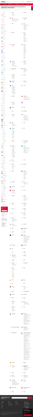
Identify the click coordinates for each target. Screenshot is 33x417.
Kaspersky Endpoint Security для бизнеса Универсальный (27, 351)
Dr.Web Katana (25, 324)
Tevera (13, 167)
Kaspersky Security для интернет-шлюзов (27, 344)
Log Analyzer (13, 264)
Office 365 (25, 200)
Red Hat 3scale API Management (27, 236)
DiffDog (25, 26)
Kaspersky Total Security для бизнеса (26, 337)
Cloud (24, 381)
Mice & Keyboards (26, 41)
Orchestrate (13, 76)
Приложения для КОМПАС (27, 304)
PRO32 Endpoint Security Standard (14, 221)
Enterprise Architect (14, 256)
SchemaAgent (25, 24)
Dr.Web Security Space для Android (26, 322)
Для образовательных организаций (26, 369)
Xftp (24, 205)
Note (24, 53)
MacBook (25, 33)
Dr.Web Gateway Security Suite (27, 320)
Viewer (13, 130)
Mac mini (25, 35)
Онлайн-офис (25, 183)
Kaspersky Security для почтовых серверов (27, 336)
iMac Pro (25, 36)
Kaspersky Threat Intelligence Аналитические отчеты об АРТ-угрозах (27, 355)
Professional (25, 287)
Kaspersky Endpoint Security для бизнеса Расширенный (27, 335)
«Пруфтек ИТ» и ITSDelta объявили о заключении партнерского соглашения (4, 219)
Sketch (13, 69)
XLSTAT (13, 168)
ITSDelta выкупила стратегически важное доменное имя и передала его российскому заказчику (4, 224)
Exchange (25, 174)
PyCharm (13, 151)
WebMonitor (25, 117)
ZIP (24, 56)
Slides (25, 49)
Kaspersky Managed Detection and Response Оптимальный (27, 352)
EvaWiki (13, 104)
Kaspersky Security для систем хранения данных (27, 350)
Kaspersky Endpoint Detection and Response (27, 349)
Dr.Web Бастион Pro (26, 316)
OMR (24, 58)
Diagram (25, 51)
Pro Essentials (25, 199)
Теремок (13, 303)
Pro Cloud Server (14, 257)
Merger (13, 137)
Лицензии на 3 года (14, 382)
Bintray (13, 161)
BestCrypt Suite (25, 152)
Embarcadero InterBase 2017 (27, 99)
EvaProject (13, 103)
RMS (24, 172)
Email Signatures (25, 69)
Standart (13, 115)
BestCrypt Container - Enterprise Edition (27, 149)
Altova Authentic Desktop (26, 25)
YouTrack (13, 156)
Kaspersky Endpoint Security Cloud (26, 347)
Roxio (13, 91)
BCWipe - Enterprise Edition (26, 147)
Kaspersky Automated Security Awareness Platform (27, 359)
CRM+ (13, 308)
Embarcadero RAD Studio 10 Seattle (26, 98)
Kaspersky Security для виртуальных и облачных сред (26, 342)
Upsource (13, 155)
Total (13, 82)
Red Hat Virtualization (26, 242)
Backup (25, 71)
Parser (13, 135)
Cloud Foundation (14, 269)
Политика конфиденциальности (5, 414)
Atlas (13, 123)
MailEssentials (25, 119)
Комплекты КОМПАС (26, 303)
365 (24, 176)
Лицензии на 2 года (14, 381)
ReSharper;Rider (14, 152)
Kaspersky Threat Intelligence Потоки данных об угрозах (27, 356)
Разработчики (17, 403)
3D (24, 54)
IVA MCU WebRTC (26, 142)
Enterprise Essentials (26, 198)
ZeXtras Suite (13, 287)
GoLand (13, 149)
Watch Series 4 (25, 38)
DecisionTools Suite (14, 166)
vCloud (13, 274)
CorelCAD (13, 86)
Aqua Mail (13, 192)
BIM (12, 13)
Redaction (13, 138)
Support (25, 45)
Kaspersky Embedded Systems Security (27, 345)
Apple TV (25, 40)
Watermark (13, 136)
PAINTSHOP (13, 87)
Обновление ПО (26, 302)
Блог (1, 404)
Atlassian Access (14, 65)
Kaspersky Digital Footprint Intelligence (26, 358)
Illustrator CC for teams (14, 20)
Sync (24, 72)
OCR (24, 52)
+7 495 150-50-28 (29, 1)
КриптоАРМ (25, 388)
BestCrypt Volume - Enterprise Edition (27, 151)
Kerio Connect (25, 115)
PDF (24, 47)
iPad (24, 39)
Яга (12, 304)
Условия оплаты (10, 403)
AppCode (13, 147)
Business (25, 214)
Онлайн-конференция (26, 182)
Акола (13, 302)
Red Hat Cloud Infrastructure (26, 238)
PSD (24, 57)
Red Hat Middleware (26, 240)
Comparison (13, 132)
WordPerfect (13, 93)
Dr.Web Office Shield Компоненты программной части (27, 315)
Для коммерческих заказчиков (27, 367)
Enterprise (25, 197)
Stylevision (25, 28)
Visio (24, 178)
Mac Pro (25, 37)
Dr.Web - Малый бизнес (26, 317)
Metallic (13, 78)
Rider (13, 153)
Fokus (13, 45)
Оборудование (17, 404)
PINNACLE (13, 89)
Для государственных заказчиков (26, 368)
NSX (12, 271)
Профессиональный (14, 125)
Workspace (13, 276)
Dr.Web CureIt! (25, 318)
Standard (13, 15)
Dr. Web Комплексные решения (27, 314)
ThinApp (13, 272)
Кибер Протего (25, 329)
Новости (2, 403)
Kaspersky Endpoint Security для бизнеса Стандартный (27, 334)
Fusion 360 (25, 63)
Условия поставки (10, 404)
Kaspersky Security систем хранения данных (26, 339)
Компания (13, 310)
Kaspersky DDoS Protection (26, 343)
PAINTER (13, 88)
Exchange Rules (25, 70)
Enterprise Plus (25, 196)
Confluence (13, 63)
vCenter (13, 275)
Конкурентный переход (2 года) (15, 383)
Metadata (13, 134)
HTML (25, 55)
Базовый (13, 124)
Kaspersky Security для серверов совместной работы (27, 340)
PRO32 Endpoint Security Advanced (14, 219)
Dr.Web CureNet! (25, 319)
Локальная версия (26, 377)
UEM (12, 273)
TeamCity (13, 154)
